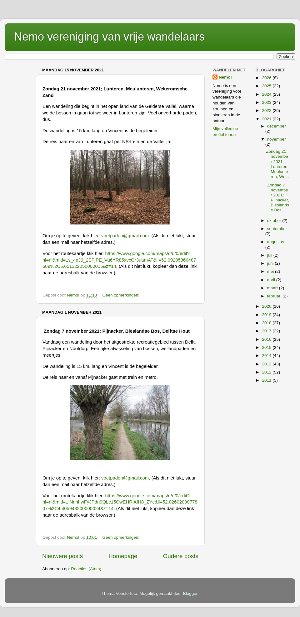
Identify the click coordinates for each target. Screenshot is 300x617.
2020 (267, 306)
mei (271, 271)
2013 (267, 364)
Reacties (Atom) (86, 568)
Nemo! (225, 77)
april (271, 279)
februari (275, 296)
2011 (267, 380)
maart (273, 288)
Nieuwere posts (62, 556)
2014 (267, 355)
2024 (267, 94)
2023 (267, 102)
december (276, 126)
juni (271, 263)
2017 (267, 331)
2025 (267, 86)
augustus (275, 241)
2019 (267, 314)
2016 (267, 339)
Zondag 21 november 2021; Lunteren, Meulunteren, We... (277, 164)
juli (270, 255)
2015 (267, 347)
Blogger (190, 593)
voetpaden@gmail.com (125, 235)
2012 (267, 372)
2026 (267, 77)
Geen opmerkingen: (121, 295)
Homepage (122, 556)
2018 (267, 323)
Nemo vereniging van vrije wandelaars (109, 36)
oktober (274, 220)
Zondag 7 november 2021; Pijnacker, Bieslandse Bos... (277, 198)
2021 (267, 119)
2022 (267, 110)
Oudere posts (180, 556)
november (276, 139)
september (277, 228)
